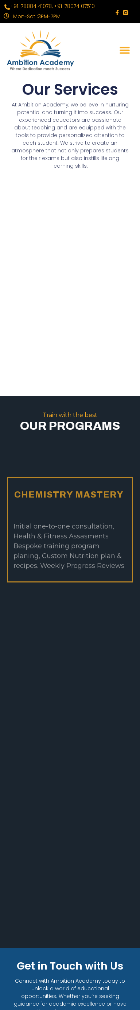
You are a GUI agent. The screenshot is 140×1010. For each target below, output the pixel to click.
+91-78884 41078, (31, 6)
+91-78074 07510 (74, 6)
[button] (125, 47)
